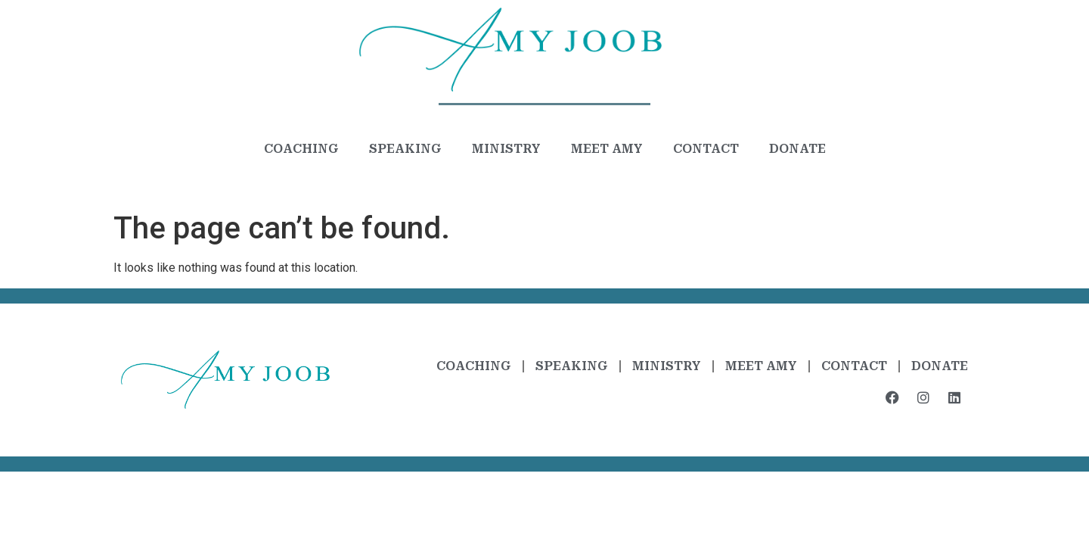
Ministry (506, 149)
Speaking (405, 149)
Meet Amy (607, 149)
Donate (797, 149)
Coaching (301, 149)
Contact (706, 149)
